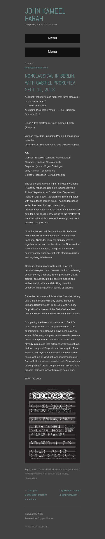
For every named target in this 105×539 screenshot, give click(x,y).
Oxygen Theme (45, 518)
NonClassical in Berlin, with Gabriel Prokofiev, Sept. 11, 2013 (50, 83)
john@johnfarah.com (36, 67)
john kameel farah (52, 473)
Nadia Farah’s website (36, 527)
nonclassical (31, 478)
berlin (33, 469)
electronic (60, 469)
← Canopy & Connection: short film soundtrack (36, 494)
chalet (41, 469)
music (65, 473)
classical (49, 469)
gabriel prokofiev (33, 473)
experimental (72, 469)
